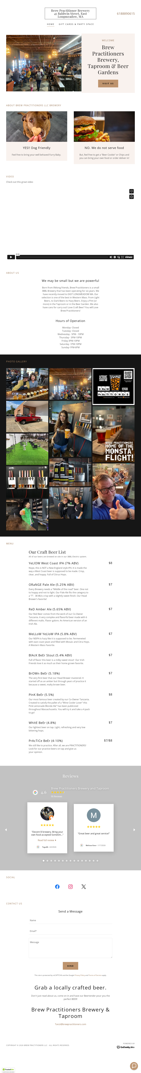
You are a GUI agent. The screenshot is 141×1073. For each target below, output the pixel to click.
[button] (8, 1070)
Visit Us (108, 83)
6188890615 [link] (126, 13)
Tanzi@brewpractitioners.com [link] (70, 1024)
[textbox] (70, 920)
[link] (70, 16)
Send (70, 966)
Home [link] (50, 24)
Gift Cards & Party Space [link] (76, 24)
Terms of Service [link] (95, 975)
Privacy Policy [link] (80, 975)
